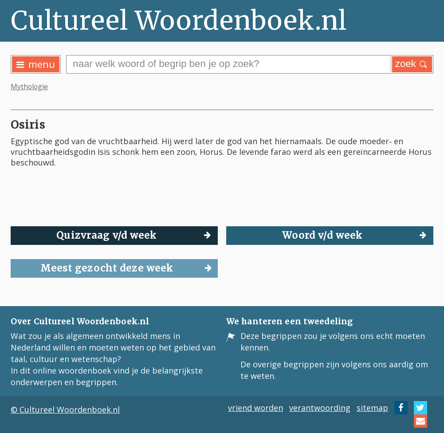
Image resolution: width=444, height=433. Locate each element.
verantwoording (319, 407)
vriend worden (255, 407)
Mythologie (29, 86)
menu (35, 64)
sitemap (372, 407)
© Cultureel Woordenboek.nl (65, 409)
